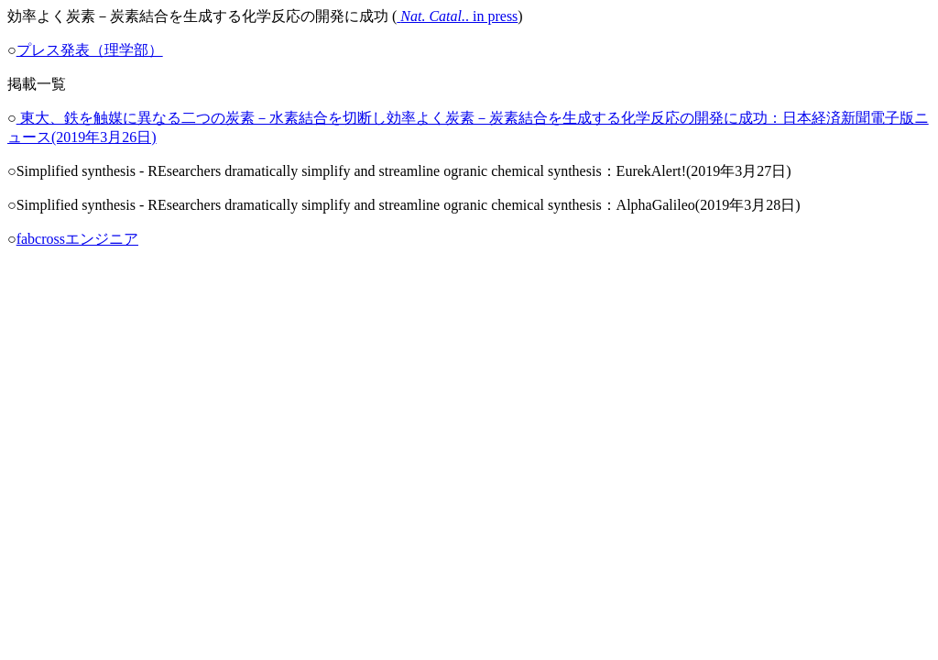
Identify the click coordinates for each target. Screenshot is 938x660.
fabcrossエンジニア (77, 239)
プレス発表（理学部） (89, 50)
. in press (457, 16)
